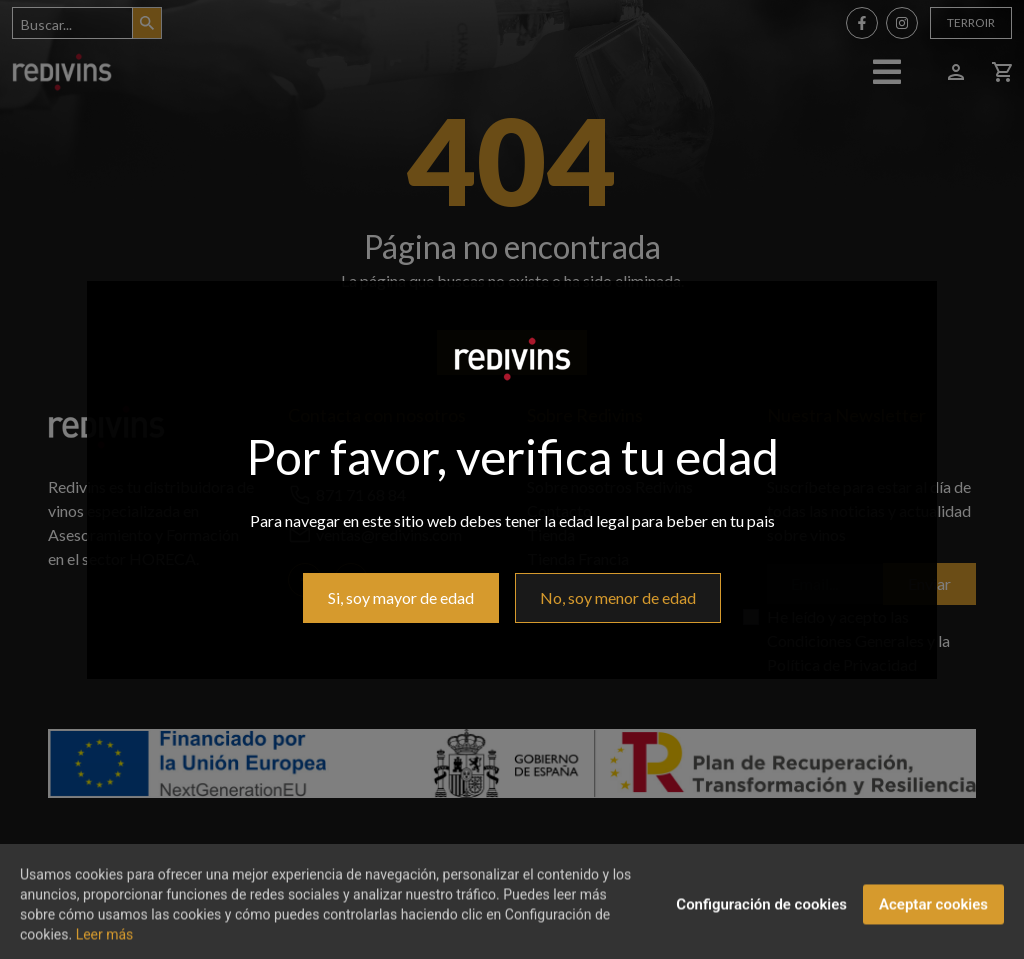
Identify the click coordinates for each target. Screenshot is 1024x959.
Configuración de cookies (761, 916)
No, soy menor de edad (618, 597)
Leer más (105, 946)
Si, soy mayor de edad (401, 597)
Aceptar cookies (933, 916)
